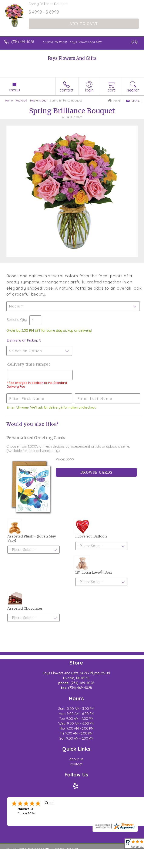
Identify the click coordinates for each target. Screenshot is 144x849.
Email (133, 101)
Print (115, 101)
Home (9, 100)
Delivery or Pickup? (23, 340)
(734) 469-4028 (22, 42)
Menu (14, 89)
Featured (21, 100)
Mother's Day (38, 100)
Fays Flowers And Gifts (72, 58)
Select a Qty (16, 319)
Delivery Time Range (28, 364)
